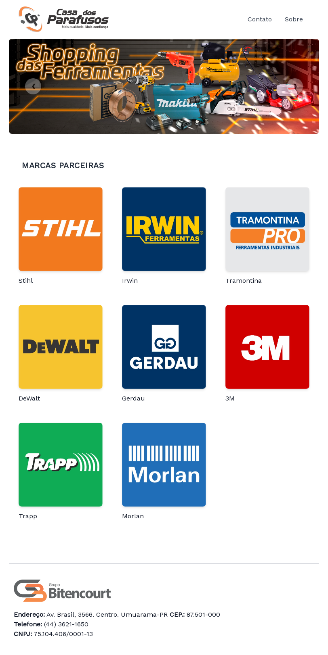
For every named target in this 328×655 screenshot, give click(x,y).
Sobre (294, 19)
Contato (260, 19)
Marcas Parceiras (63, 165)
